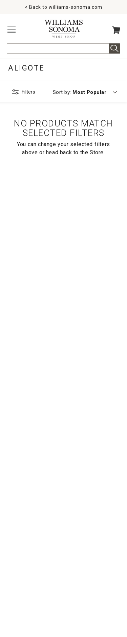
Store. (97, 152)
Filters (28, 92)
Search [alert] (114, 48)
